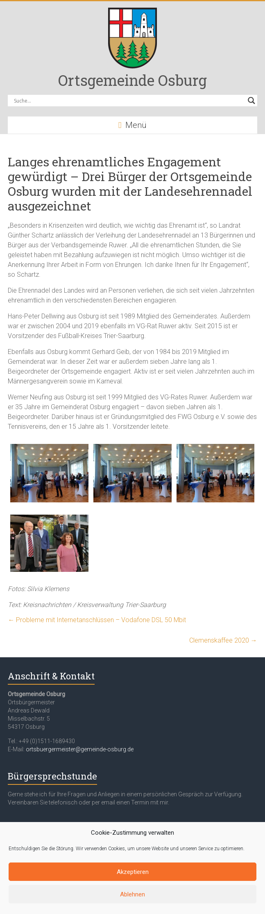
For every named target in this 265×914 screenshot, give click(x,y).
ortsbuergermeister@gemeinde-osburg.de (80, 749)
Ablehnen (132, 894)
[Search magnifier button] (251, 100)
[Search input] (128, 100)
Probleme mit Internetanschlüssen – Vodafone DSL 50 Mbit (98, 620)
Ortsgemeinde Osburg (132, 80)
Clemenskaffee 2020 (223, 640)
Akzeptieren (133, 872)
